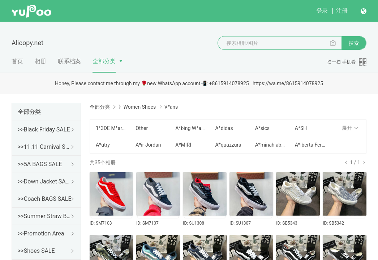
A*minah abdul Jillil (270, 145)
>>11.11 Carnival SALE (45, 146)
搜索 (354, 43)
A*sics (262, 128)
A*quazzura (228, 145)
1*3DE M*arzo (111, 128)
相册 (40, 61)
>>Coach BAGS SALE (44, 198)
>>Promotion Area (41, 233)
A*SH (301, 128)
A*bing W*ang (190, 128)
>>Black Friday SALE (44, 129)
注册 (342, 10)
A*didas (224, 128)
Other (142, 128)
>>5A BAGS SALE (40, 164)
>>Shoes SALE (36, 250)
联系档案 (69, 61)
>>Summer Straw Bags (45, 216)
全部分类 (104, 61)
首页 (17, 61)
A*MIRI (183, 145)
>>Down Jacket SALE (45, 181)
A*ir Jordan (148, 145)
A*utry (103, 145)
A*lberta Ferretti (310, 145)
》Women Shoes (137, 107)
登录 (322, 10)
